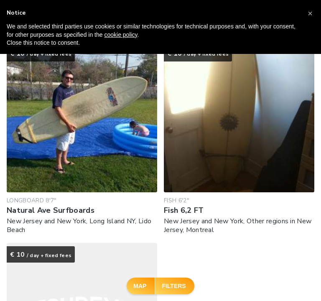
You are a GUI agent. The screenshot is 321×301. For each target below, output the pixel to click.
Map (139, 286)
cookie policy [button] (120, 34)
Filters (174, 286)
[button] (310, 13)
